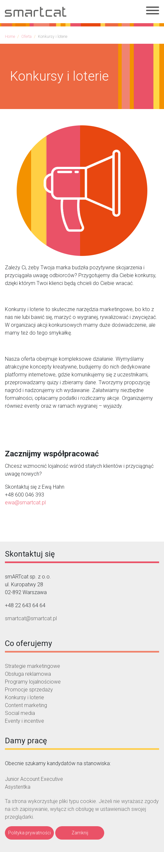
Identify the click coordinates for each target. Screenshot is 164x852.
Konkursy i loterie (24, 697)
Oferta (26, 36)
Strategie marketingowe (32, 666)
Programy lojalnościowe (33, 682)
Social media (20, 713)
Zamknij (80, 832)
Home (10, 36)
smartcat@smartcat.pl (31, 618)
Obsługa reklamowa (28, 674)
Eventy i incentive (24, 721)
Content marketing (26, 705)
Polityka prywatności (29, 832)
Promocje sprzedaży (29, 689)
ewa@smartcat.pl (25, 502)
